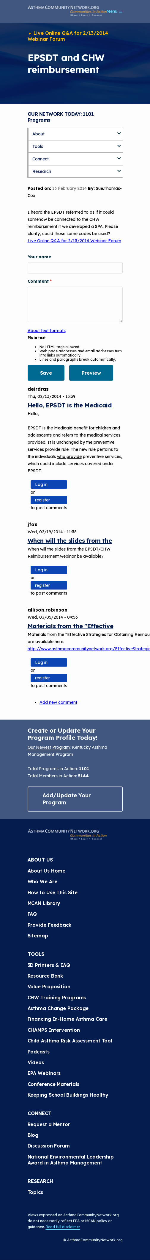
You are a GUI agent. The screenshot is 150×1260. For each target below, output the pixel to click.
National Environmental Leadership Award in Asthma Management (72, 1160)
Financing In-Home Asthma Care (67, 1019)
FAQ (32, 914)
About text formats (47, 330)
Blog (33, 1135)
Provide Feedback (50, 925)
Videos (36, 1062)
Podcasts (39, 1052)
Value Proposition (49, 986)
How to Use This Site (53, 892)
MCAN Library (44, 903)
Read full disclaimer (63, 1227)
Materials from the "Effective (70, 626)
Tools (37, 146)
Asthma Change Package (58, 1008)
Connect (40, 159)
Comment (39, 281)
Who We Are (42, 881)
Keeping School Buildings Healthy (68, 1095)
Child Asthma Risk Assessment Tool (70, 1041)
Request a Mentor (49, 1124)
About (38, 134)
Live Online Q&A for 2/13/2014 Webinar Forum (68, 36)
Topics (35, 1192)
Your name (39, 256)
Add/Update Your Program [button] (66, 799)
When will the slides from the (70, 540)
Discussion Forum (49, 1146)
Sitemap (38, 936)
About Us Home (47, 871)
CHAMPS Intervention (54, 1030)
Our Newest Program (49, 747)
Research (41, 171)
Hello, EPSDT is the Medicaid (70, 405)
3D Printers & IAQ (49, 965)
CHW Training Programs (57, 998)
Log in (41, 484)
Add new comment (58, 702)
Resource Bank (46, 976)
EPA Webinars (44, 1073)
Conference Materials (53, 1084)
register (42, 500)
